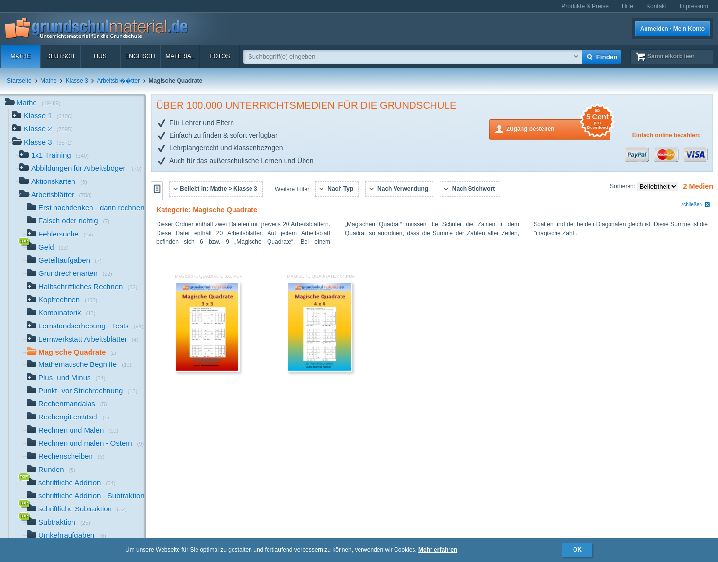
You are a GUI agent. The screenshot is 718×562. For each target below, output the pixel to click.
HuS (100, 56)
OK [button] (577, 549)
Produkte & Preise (585, 6)
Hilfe (627, 6)
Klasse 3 (77, 80)
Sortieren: (623, 186)
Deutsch (60, 56)
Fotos (220, 56)
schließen (695, 204)
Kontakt (656, 6)
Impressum (694, 6)
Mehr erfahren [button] (437, 549)
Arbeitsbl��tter (118, 80)
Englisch (140, 56)
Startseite (19, 80)
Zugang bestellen (558, 128)
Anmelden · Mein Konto (672, 28)
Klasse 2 (42, 130)
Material (179, 56)
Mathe (20, 56)
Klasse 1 (42, 116)
